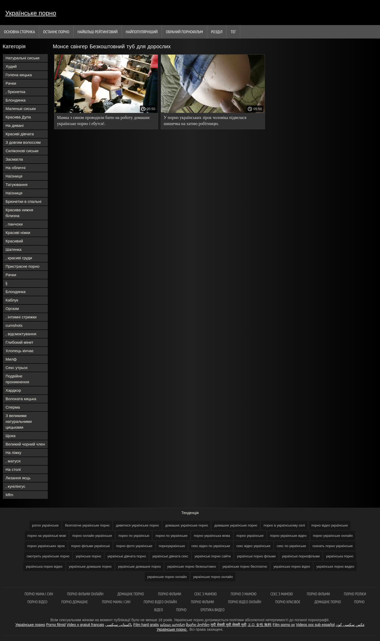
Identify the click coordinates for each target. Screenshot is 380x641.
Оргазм (12, 308)
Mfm (9, 494)
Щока (11, 435)
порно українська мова (212, 536)
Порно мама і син (39, 593)
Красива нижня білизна (19, 213)
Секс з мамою (205, 593)
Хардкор (13, 390)
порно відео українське (329, 525)
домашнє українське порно (186, 525)
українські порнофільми (301, 556)
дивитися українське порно (137, 525)
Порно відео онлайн (161, 601)
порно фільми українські (90, 546)
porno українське (45, 525)
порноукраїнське (172, 546)
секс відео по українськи (210, 546)
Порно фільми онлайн (85, 593)
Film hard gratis (146, 625)
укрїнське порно (88, 556)
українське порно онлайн (213, 577)
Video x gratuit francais (85, 625)
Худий (11, 66)
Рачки (11, 83)
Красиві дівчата (20, 134)
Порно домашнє (75, 601)
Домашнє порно (131, 593)
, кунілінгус (15, 486)
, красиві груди (19, 258)
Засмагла (14, 159)
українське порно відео (291, 566)
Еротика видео (213, 609)
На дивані (14, 125)
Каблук (12, 300)
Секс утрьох (17, 367)
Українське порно (30, 13)
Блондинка (16, 100)
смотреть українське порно (48, 556)
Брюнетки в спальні (23, 201)
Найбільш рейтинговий (98, 31)
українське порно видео (335, 566)
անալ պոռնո (172, 625)
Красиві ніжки (18, 232)
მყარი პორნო (198, 625)
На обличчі (16, 167)
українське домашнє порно (90, 566)
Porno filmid (56, 625)
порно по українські (133, 536)
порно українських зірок (46, 546)
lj (6, 283)
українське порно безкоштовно (191, 566)
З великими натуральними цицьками (19, 421)
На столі (13, 469)
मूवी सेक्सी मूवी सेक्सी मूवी (228, 625)
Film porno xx (284, 625)
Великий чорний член (25, 444)
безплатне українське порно (87, 525)
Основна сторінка (19, 31)
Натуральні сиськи (22, 58)
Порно (181, 609)
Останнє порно (56, 31)
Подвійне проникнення (17, 379)
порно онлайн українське (92, 536)
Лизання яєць (18, 478)
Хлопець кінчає (20, 350)
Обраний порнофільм (184, 31)
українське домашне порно (139, 566)
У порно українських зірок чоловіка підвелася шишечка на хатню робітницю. (205, 120)
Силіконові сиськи (22, 151)
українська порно (339, 556)
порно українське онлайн (333, 536)
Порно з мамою (244, 593)
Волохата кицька (21, 398)
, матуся (13, 461)
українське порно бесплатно (244, 566)
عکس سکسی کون (350, 625)
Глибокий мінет (19, 342)
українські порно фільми (256, 556)
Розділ (216, 31)
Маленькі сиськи (21, 108)
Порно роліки (355, 593)
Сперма (13, 407)
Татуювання (16, 184)
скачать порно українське (332, 546)
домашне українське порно (235, 525)
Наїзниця (14, 176)
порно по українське (171, 536)
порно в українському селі (284, 525)
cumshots (14, 325)
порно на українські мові (46, 536)
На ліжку (13, 452)
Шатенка (13, 249)
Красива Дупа (18, 117)
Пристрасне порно (22, 266)
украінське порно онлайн (167, 577)
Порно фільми (169, 593)
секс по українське (291, 546)
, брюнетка (15, 91)
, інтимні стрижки (21, 317)
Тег (233, 31)
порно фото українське (134, 546)
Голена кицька (19, 75)
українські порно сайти (212, 556)
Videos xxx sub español (315, 625)
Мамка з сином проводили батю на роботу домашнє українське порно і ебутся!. (103, 120)
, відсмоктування (21, 334)
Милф (11, 359)
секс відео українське (253, 546)
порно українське (250, 536)
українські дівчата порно (126, 556)
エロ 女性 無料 (260, 625)
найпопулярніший (142, 31)
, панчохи (14, 224)
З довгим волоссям (23, 142)
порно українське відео (288, 536)
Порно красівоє (288, 601)
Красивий (14, 241)
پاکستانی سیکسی (118, 625)
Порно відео (37, 601)
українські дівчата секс (170, 556)
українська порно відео (44, 566)
